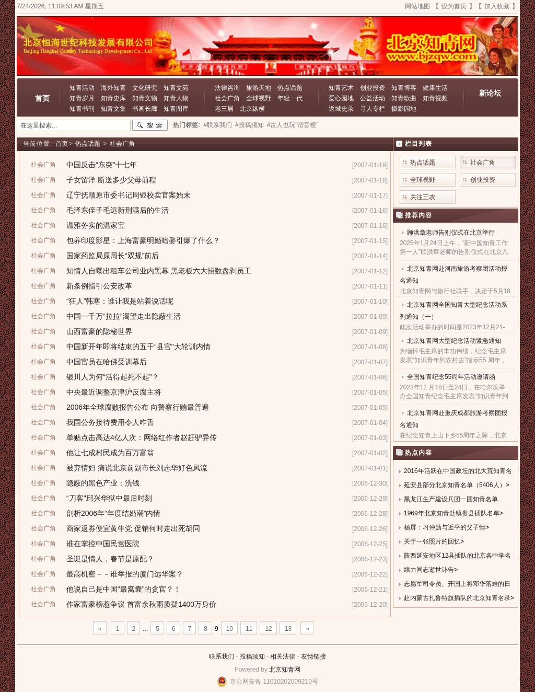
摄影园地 (403, 108)
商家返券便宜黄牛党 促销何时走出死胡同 (133, 528)
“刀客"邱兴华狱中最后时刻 (109, 498)
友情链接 (313, 656)
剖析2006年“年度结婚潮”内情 (113, 513)
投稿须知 (252, 656)
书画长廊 (144, 108)
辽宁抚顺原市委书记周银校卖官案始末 (128, 195)
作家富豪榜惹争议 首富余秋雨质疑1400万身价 (141, 604)
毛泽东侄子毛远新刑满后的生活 (117, 210)
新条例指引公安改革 (99, 286)
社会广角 (227, 98)
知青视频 (435, 98)
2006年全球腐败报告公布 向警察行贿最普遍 (137, 407)
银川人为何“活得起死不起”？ (112, 377)
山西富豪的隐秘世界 (99, 331)
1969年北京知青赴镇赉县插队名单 (451, 513)
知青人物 (176, 98)
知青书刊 (82, 108)
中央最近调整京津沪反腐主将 (113, 392)
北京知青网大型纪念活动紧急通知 (454, 340)
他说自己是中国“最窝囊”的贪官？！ (123, 589)
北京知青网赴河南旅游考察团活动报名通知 (453, 274)
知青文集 (113, 108)
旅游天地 (258, 87)
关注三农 (422, 197)
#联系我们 (217, 125)
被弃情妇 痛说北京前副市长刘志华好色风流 (136, 468)
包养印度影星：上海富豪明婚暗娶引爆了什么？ (143, 240)
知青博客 (403, 87)
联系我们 (221, 656)
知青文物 (144, 98)
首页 (42, 98)
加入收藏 (496, 6)
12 (268, 628)
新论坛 (490, 93)
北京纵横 (252, 108)
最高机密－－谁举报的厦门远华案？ (124, 574)
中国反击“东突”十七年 (101, 164)
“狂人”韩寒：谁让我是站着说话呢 (119, 301)
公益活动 (372, 98)
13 (288, 628)
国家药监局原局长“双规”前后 (112, 255)
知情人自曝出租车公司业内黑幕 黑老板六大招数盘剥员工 (158, 271)
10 (229, 628)
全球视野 (258, 98)
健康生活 (435, 87)
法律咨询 (227, 87)
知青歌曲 (403, 98)
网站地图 (417, 6)
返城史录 (341, 108)
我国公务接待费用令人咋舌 (110, 422)
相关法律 (282, 656)
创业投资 (372, 87)
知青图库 (176, 108)
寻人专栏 (372, 108)
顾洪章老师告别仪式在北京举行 (451, 232)
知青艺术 (341, 87)
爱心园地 (341, 98)
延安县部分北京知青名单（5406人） (455, 485)
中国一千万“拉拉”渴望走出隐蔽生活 (123, 316)
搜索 (150, 125)
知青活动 (82, 87)
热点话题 (290, 87)
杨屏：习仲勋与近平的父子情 (444, 527)
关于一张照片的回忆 (432, 541)
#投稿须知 (249, 125)
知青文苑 (176, 87)
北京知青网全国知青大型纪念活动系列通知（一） (453, 310)
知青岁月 (82, 98)
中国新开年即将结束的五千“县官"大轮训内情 (138, 346)
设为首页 (454, 6)
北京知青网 (284, 669)
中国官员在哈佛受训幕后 (106, 361)
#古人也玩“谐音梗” (293, 125)
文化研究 (144, 87)
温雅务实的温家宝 (95, 225)
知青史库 (113, 98)
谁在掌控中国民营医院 (102, 543)
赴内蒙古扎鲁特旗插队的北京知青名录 (457, 598)
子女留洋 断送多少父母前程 (111, 180)
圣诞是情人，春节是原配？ (110, 559)
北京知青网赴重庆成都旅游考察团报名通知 (453, 419)
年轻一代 (290, 98)
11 (249, 628)
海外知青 (113, 87)
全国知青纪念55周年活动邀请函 (451, 376)
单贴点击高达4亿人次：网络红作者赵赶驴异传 (141, 437)
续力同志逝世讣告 (429, 569)
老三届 (224, 108)
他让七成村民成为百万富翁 (110, 452)
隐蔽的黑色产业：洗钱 (102, 483)
